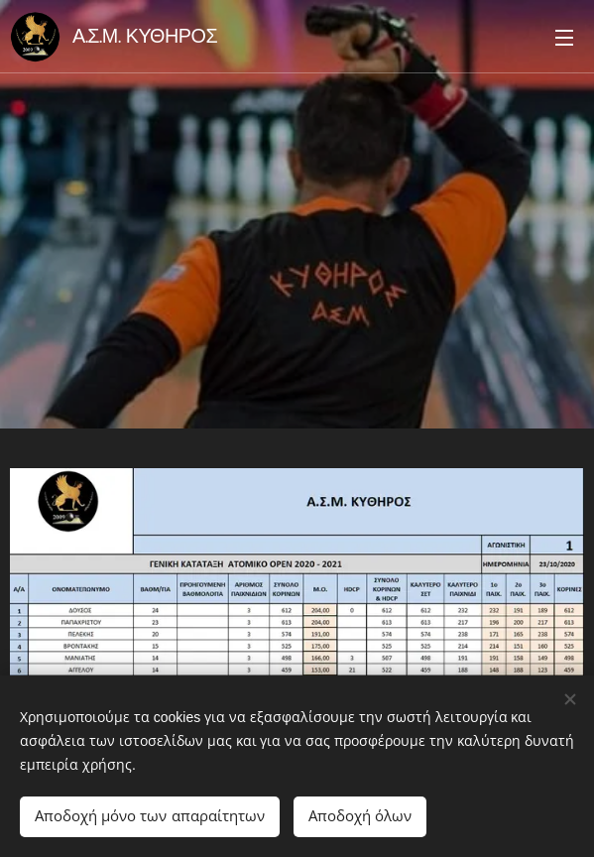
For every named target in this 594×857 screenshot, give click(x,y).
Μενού (564, 38)
